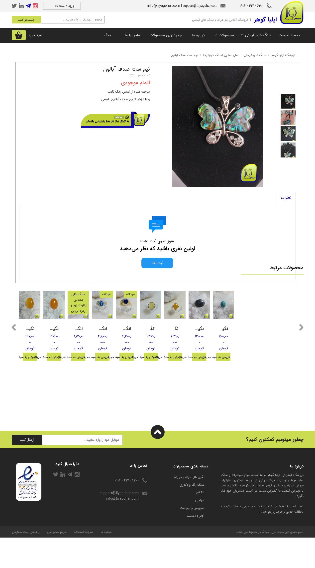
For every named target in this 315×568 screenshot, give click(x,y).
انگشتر (200, 523)
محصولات (226, 35)
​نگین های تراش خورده (189, 507)
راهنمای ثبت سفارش (26, 562)
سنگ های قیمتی (258, 35)
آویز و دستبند (195, 546)
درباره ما (198, 35)
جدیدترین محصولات (166, 35)
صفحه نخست (289, 35)
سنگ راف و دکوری (192, 515)
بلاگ (107, 35)
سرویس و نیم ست (192, 538)
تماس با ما (133, 35)
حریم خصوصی (57, 562)
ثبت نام (60, 5)
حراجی (199, 530)
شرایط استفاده (83, 562)
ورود (71, 5)
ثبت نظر (157, 263)
